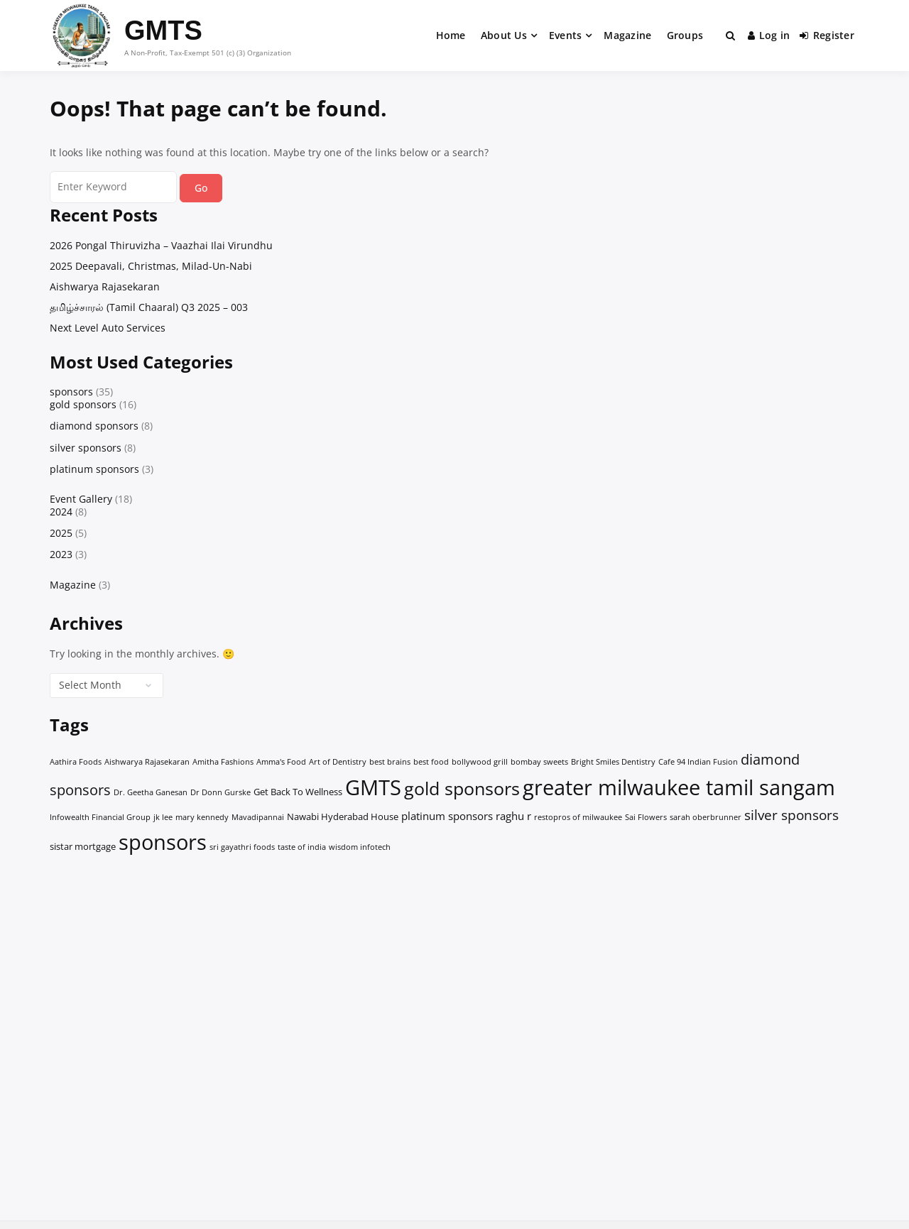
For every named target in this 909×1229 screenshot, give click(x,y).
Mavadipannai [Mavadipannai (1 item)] (258, 817)
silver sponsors (85, 447)
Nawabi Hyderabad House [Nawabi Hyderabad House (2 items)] (342, 816)
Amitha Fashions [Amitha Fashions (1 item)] (223, 762)
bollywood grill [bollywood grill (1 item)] (480, 762)
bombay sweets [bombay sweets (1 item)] (539, 762)
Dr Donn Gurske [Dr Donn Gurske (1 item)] (220, 792)
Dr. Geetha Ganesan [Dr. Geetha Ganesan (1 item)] (150, 792)
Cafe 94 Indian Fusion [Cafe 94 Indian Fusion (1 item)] (698, 762)
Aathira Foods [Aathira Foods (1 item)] (76, 762)
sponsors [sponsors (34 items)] (163, 842)
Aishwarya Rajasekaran (105, 286)
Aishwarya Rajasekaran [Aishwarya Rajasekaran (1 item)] (147, 762)
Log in (769, 35)
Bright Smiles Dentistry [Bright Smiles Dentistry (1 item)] (613, 762)
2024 (61, 511)
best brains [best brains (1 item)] (389, 762)
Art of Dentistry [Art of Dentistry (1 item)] (337, 762)
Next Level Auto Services (107, 327)
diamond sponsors (94, 425)
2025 (61, 533)
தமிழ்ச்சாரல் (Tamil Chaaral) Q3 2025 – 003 (149, 307)
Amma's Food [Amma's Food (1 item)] (281, 762)
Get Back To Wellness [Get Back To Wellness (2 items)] (298, 791)
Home (451, 35)
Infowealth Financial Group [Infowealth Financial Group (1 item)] (100, 817)
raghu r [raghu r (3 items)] (513, 816)
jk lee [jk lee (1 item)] (163, 817)
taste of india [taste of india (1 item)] (302, 847)
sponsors (71, 391)
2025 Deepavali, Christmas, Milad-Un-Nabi (151, 266)
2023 (61, 554)
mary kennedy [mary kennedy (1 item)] (202, 817)
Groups (685, 35)
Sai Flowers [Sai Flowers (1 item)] (646, 817)
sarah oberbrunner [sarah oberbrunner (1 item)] (705, 817)
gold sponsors (83, 404)
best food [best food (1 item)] (431, 762)
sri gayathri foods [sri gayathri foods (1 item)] (242, 847)
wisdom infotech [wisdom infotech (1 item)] (360, 847)
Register (827, 35)
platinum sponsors (94, 469)
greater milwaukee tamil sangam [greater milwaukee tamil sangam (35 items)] (679, 787)
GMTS (163, 30)
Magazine (627, 35)
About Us (504, 35)
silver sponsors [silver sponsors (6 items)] (791, 815)
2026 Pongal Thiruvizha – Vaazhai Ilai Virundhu (161, 245)
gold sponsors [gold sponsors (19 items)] (462, 788)
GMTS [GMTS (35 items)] (373, 787)
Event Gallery (81, 499)
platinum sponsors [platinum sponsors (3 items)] (447, 816)
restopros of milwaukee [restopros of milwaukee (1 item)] (578, 817)
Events (565, 35)
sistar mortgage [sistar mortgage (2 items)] (83, 846)
